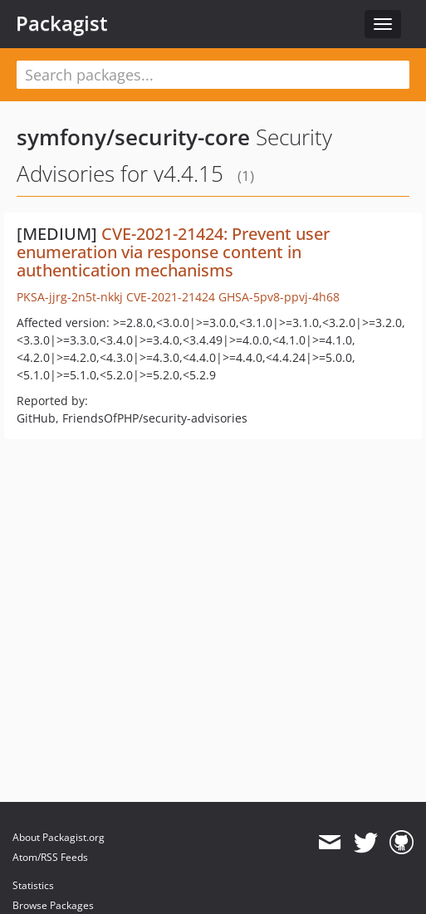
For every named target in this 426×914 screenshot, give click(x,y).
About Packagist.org (58, 837)
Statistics (33, 885)
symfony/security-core (133, 137)
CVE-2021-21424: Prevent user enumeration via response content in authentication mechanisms (173, 251)
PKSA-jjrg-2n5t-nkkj (70, 297)
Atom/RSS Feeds (50, 857)
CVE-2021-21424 (170, 297)
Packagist (62, 23)
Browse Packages (53, 905)
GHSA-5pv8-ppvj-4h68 (279, 297)
